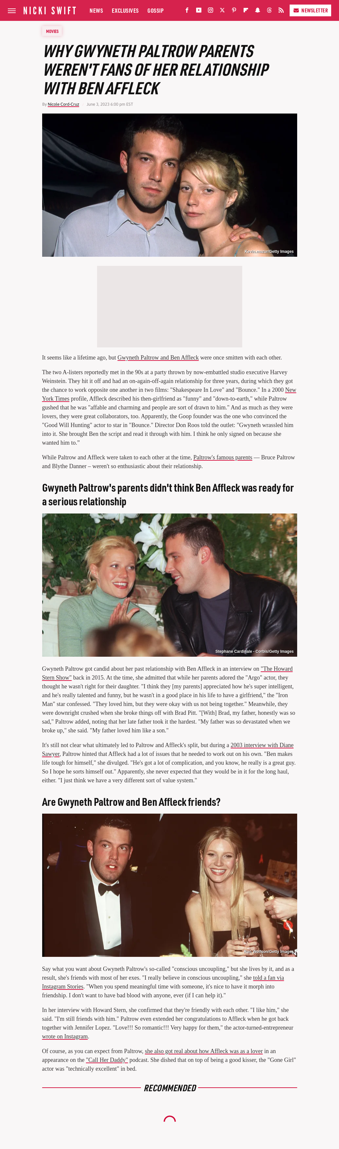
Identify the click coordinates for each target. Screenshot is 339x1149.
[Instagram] (210, 11)
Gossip (155, 10)
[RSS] (281, 11)
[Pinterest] (234, 11)
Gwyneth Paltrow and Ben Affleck (158, 357)
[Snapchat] (257, 11)
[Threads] (269, 11)
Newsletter (310, 10)
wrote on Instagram (65, 1036)
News (96, 10)
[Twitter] (222, 11)
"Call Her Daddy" (107, 1060)
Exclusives (125, 10)
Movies (52, 31)
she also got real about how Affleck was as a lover (204, 1051)
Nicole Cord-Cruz (63, 104)
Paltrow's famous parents (223, 457)
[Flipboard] (246, 11)
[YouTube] (198, 11)
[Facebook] (187, 11)
